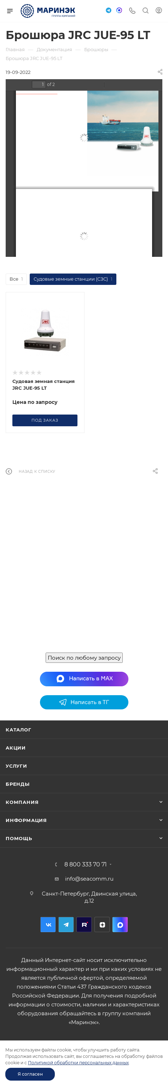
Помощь (19, 838)
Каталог (18, 729)
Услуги (16, 766)
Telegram (66, 924)
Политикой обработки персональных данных (78, 1062)
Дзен (102, 924)
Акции (16, 748)
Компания (22, 802)
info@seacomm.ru (89, 878)
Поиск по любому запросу (84, 657)
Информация (26, 820)
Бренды (18, 784)
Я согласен (30, 1074)
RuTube (84, 924)
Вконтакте (48, 924)
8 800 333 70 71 (85, 864)
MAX (120, 924)
